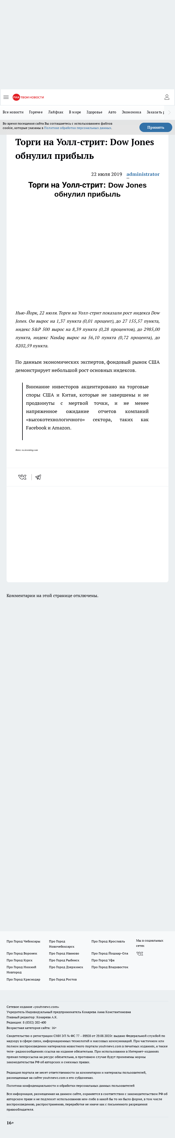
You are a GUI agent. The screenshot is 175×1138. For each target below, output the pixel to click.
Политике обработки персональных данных (77, 128)
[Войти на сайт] (166, 97)
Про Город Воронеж (22, 953)
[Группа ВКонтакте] (140, 953)
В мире (75, 112)
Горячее (36, 112)
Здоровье (94, 112)
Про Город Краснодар (23, 979)
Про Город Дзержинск (66, 967)
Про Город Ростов (63, 979)
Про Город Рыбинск (64, 960)
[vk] (23, 477)
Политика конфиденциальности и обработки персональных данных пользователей (70, 1085)
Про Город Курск (19, 960)
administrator (143, 174)
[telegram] (40, 477)
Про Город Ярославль (108, 941)
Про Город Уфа (102, 960)
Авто (112, 112)
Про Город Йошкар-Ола (109, 953)
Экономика (131, 112)
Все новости (13, 112)
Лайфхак (56, 112)
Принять (155, 127)
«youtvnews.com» (46, 1007)
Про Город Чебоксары (23, 941)
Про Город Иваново (64, 953)
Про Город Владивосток (109, 967)
